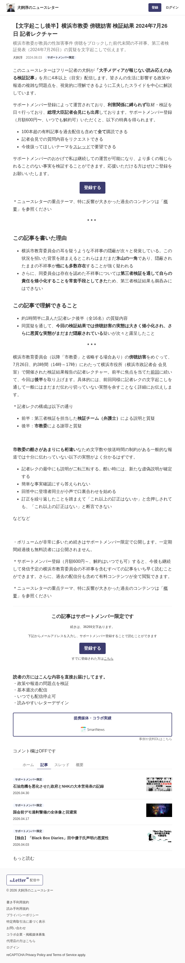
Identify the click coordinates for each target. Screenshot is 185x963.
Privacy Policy (36, 955)
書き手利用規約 (17, 902)
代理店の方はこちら (20, 941)
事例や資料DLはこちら (155, 739)
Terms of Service (65, 955)
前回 (155, 372)
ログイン (172, 7)
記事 (44, 765)
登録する (92, 187)
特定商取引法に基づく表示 (25, 921)
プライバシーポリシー (22, 915)
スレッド (81, 146)
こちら (108, 658)
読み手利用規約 (17, 909)
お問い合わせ (16, 928)
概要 (79, 765)
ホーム (28, 765)
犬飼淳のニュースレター (38, 7)
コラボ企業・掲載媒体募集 (25, 934)
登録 (155, 7)
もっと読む (23, 858)
